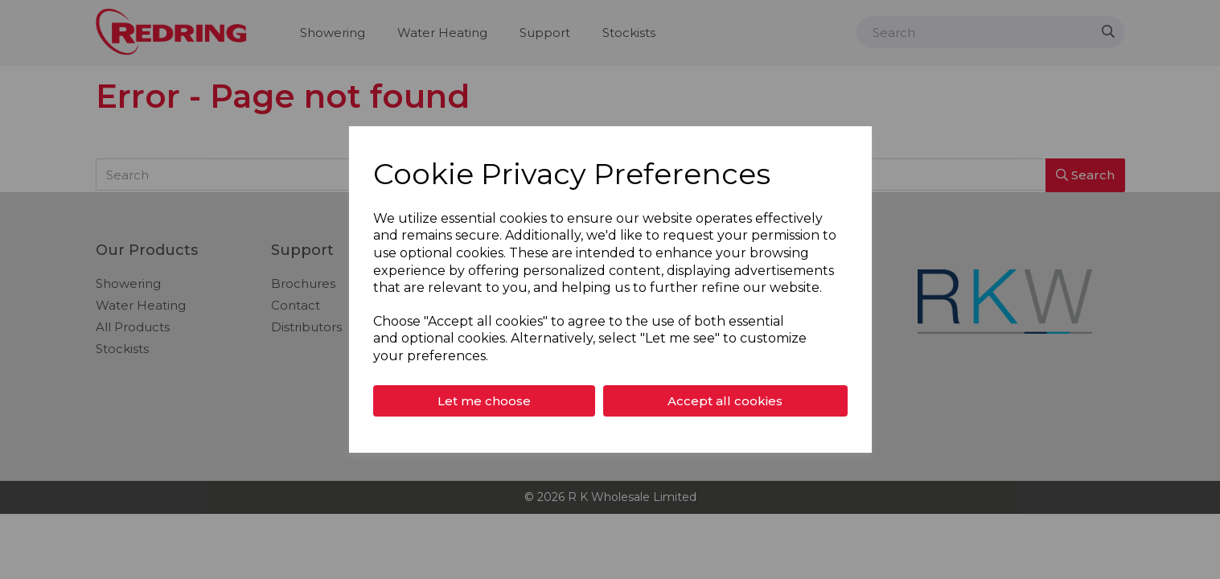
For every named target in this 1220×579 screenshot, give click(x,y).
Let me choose (484, 401)
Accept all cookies (725, 401)
